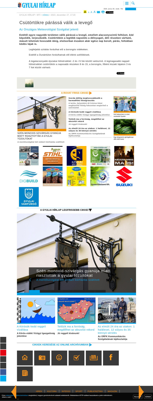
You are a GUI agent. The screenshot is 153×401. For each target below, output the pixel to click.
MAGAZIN (112, 392)
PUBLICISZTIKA (95, 392)
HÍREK (46, 15)
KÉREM (148, 397)
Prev (32, 281)
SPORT (78, 392)
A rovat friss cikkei (74, 93)
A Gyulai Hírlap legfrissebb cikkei (63, 210)
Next (132, 281)
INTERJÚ (66, 392)
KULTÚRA (52, 392)
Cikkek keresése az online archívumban (59, 345)
